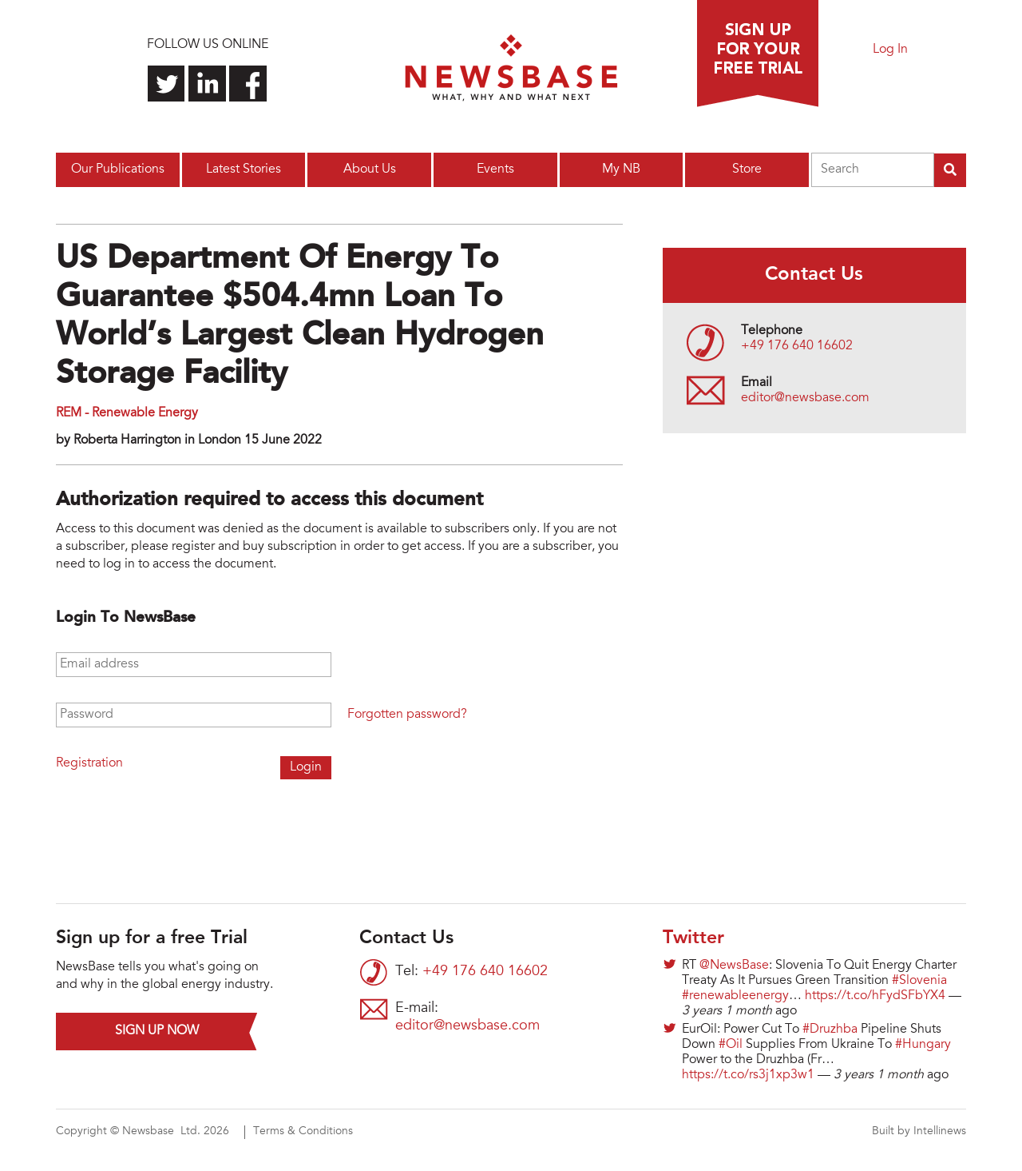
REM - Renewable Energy (127, 413)
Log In (890, 49)
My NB (621, 169)
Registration (89, 763)
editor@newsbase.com (805, 398)
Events (495, 169)
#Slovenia (919, 980)
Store (747, 169)
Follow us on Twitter (166, 84)
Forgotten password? (407, 714)
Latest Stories (243, 169)
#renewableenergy (735, 996)
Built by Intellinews (919, 1131)
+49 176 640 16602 (797, 346)
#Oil (731, 1044)
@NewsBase (734, 965)
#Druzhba (830, 1029)
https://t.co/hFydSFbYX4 (875, 996)
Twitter (693, 938)
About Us (369, 169)
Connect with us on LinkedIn (207, 84)
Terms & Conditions (303, 1131)
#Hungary (923, 1044)
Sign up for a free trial (757, 53)
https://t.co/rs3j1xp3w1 (748, 1075)
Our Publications (117, 169)
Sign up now (157, 1031)
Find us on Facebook (248, 84)
